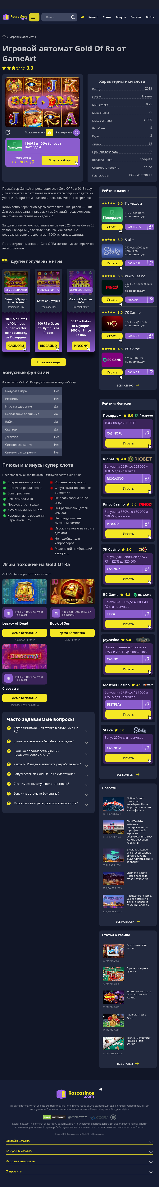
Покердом (133, 203)
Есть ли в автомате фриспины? (37, 794)
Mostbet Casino (116, 685)
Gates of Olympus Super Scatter (16, 301)
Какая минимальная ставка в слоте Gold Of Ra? (46, 730)
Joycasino (111, 639)
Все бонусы (127, 774)
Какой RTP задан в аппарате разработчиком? (47, 764)
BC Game (132, 349)
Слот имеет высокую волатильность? (41, 784)
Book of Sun (60, 623)
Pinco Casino (135, 276)
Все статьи (128, 1063)
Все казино (128, 385)
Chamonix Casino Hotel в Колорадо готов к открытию (137, 875)
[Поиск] (73, 17)
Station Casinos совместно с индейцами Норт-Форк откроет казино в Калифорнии (139, 804)
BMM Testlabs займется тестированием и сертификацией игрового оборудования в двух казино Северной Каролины (139, 831)
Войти (150, 17)
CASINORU (16, 346)
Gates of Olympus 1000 (80, 301)
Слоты (107, 17)
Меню (35, 17)
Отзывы (136, 17)
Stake (129, 240)
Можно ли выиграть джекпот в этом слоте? (46, 803)
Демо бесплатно (16, 290)
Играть (112, 227)
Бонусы (121, 17)
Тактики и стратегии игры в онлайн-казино (139, 1040)
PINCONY (81, 346)
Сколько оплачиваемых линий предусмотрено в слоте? (37, 752)
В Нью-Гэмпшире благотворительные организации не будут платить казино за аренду (140, 855)
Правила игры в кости (136, 1016)
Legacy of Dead (15, 623)
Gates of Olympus (48, 301)
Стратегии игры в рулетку (137, 970)
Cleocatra (10, 688)
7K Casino (133, 312)
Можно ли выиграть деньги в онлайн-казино (139, 994)
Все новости (128, 921)
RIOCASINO (48, 346)
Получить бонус (60, 160)
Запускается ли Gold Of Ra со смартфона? (44, 774)
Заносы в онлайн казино (137, 947)
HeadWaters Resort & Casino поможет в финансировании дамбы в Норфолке (139, 900)
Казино (93, 17)
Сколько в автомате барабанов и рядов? (44, 741)
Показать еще (48, 362)
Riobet (108, 459)
